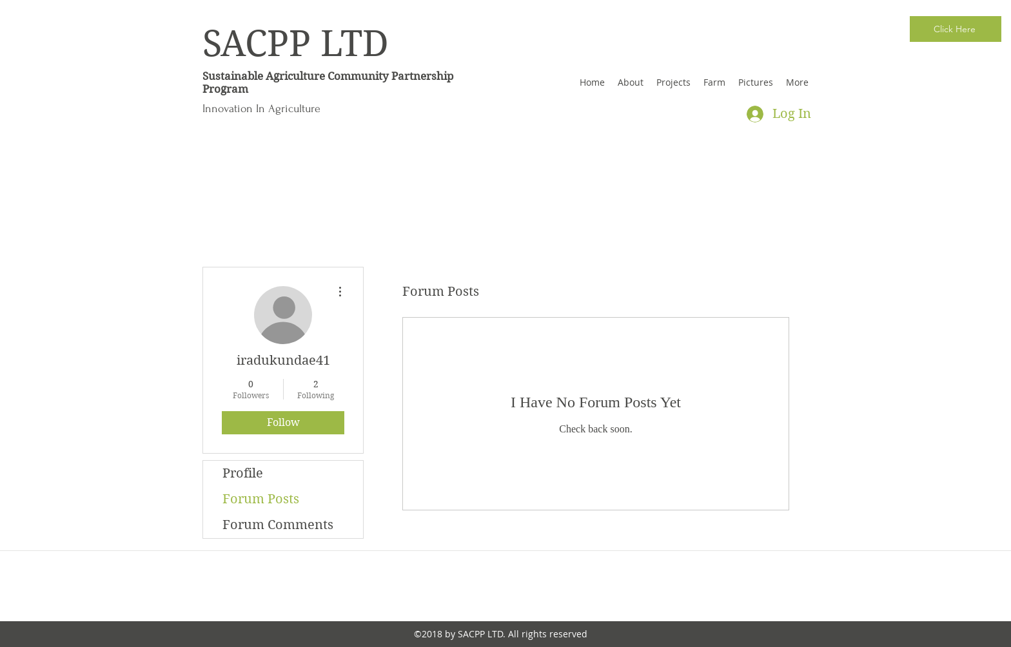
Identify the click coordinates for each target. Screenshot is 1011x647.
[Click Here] (955, 29)
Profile (242, 473)
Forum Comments (277, 524)
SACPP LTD (295, 44)
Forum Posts (260, 499)
